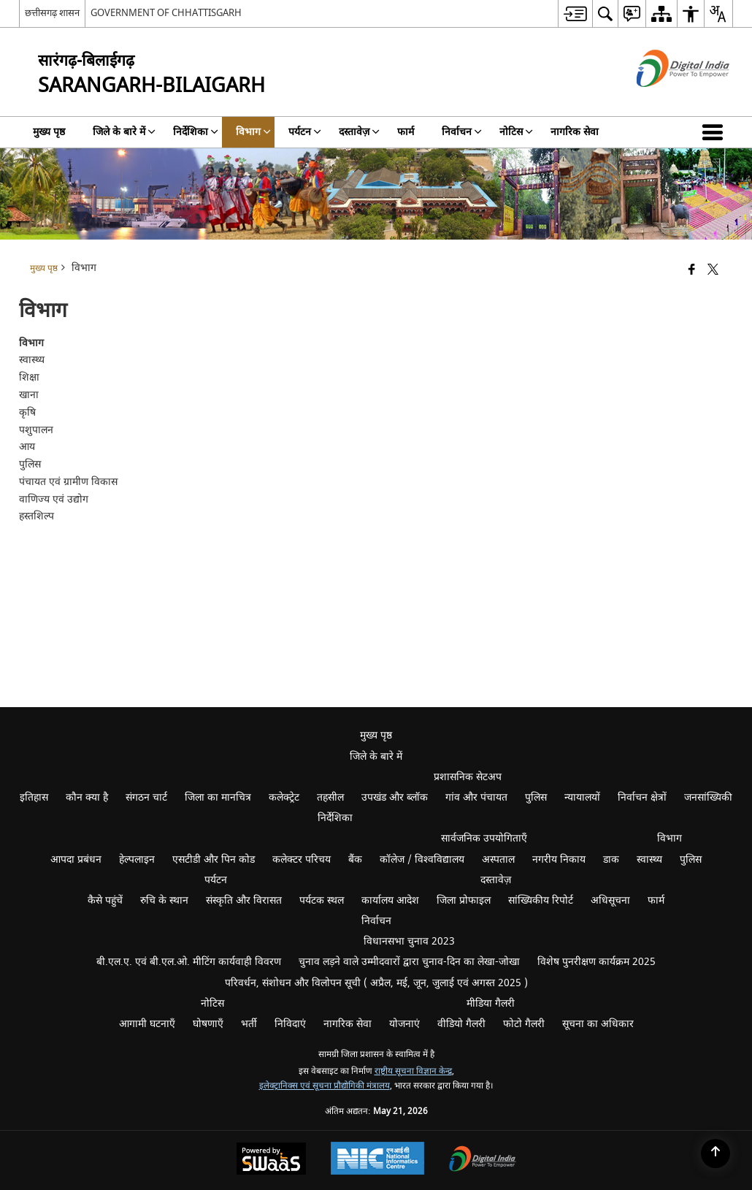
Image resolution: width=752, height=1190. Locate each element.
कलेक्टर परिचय (301, 859)
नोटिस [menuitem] (516, 132)
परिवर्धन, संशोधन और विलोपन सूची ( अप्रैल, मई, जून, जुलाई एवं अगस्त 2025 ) (376, 983)
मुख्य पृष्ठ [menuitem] (49, 132)
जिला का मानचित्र (218, 797)
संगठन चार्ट (146, 797)
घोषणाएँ (208, 1023)
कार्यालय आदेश (390, 900)
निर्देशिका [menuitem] (195, 132)
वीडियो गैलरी (461, 1023)
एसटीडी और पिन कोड (213, 859)
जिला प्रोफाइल (464, 900)
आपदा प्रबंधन (75, 859)
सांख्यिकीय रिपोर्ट (540, 900)
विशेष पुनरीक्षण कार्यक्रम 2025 (596, 961)
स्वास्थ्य (649, 859)
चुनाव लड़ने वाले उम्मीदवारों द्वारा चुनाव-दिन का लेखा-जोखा (409, 961)
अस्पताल (498, 859)
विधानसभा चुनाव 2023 (409, 941)
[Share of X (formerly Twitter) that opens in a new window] (713, 270)
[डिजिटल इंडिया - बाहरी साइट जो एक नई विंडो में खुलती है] (664, 99)
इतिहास (34, 797)
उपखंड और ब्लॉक (394, 797)
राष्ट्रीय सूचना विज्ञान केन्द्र (413, 1071)
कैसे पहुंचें (105, 900)
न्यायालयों (582, 797)
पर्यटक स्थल (321, 900)
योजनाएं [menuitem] (404, 1023)
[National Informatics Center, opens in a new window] (377, 1160)
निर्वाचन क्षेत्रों (642, 797)
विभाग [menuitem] (253, 132)
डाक (611, 859)
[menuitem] (575, 13)
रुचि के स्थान (164, 900)
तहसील (330, 797)
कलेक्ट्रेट (284, 797)
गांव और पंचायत (476, 797)
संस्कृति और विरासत (244, 900)
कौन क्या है (87, 797)
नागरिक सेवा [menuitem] (574, 132)
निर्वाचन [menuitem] (462, 132)
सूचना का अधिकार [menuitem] (598, 1023)
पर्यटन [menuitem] (304, 132)
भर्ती (249, 1023)
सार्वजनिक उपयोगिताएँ (484, 838)
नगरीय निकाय (559, 859)
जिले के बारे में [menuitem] (124, 132)
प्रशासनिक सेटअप (468, 777)
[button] (715, 132)
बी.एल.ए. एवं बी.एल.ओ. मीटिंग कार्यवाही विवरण (188, 961)
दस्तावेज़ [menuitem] (359, 132)
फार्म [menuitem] (405, 132)
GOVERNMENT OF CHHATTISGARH (166, 13)
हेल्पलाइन (137, 859)
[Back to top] (715, 1153)
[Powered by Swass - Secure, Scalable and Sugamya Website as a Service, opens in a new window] (271, 1160)
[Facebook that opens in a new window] (692, 270)
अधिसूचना (610, 900)
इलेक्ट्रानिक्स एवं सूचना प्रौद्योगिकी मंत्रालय (324, 1086)
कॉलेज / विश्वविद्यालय (422, 859)
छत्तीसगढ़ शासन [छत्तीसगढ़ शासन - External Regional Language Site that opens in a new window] (52, 13)
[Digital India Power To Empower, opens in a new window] (482, 1160)
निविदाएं (290, 1023)
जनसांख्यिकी (708, 797)
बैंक (355, 859)
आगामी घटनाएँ (147, 1023)
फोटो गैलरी (524, 1023)
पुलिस (536, 797)
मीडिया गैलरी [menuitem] (491, 1003)
